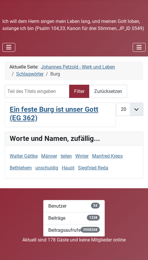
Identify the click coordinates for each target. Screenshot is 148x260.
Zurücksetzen (108, 91)
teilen (66, 156)
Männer (49, 156)
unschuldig (46, 168)
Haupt (68, 168)
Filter (79, 91)
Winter (82, 156)
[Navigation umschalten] (8, 47)
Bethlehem (21, 168)
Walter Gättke (24, 156)
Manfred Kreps (107, 156)
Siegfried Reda (93, 168)
